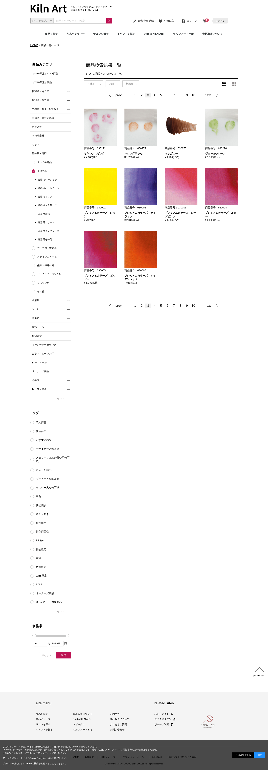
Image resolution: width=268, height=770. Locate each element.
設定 (63, 655)
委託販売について (119, 719)
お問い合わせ (117, 729)
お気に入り (167, 20)
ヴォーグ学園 (163, 724)
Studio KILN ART (154, 33)
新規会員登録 (143, 20)
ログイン (189, 20)
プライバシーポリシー (36, 753)
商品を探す (51, 33)
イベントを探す (126, 33)
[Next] (210, 95)
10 (193, 95)
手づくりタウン (164, 719)
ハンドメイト (163, 714)
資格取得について (212, 33)
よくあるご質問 (118, 724)
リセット (61, 398)
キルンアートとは (183, 33)
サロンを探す (101, 33)
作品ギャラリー (75, 33)
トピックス (79, 724)
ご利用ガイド (117, 714)
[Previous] (120, 95)
